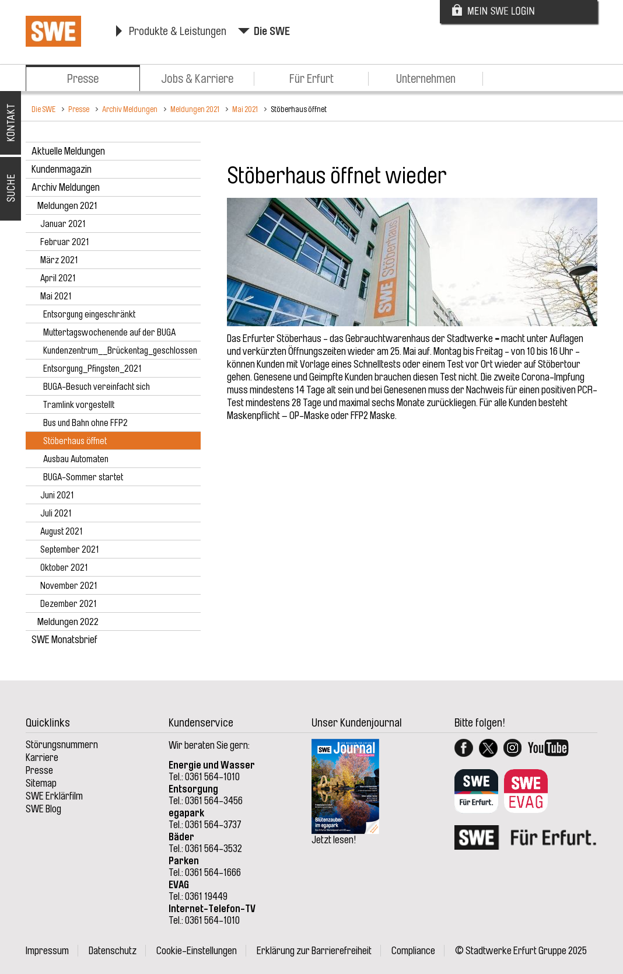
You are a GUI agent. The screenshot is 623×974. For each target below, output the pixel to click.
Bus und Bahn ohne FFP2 (85, 423)
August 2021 (61, 531)
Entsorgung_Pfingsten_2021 (92, 369)
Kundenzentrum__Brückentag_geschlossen (120, 350)
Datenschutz (112, 950)
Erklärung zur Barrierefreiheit (314, 950)
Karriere (42, 757)
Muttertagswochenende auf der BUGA (109, 332)
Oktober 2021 (64, 568)
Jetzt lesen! (334, 840)
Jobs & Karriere (197, 79)
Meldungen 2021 (194, 109)
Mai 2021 (245, 109)
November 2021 (68, 586)
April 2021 (58, 278)
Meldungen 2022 (68, 621)
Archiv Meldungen (130, 109)
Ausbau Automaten (75, 459)
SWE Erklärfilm (54, 796)
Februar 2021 (64, 242)
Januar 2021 (63, 224)
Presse (83, 79)
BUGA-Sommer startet (83, 477)
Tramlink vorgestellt (78, 405)
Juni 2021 (57, 495)
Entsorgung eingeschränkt (89, 314)
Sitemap (41, 783)
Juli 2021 (56, 513)
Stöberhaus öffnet (299, 109)
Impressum (47, 950)
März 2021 (59, 260)
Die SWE (272, 31)
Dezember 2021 (68, 604)
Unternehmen (426, 79)
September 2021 (69, 549)
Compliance (413, 950)
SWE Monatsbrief (64, 639)
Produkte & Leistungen (177, 31)
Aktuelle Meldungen (68, 151)
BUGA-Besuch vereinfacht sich (96, 387)
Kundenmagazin (62, 169)
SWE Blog (43, 809)
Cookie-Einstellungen (196, 950)
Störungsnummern (62, 744)
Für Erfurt (311, 79)
